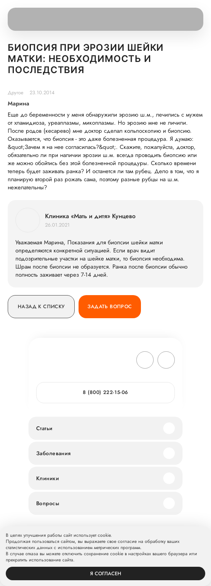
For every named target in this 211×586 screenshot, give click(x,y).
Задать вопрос (109, 306)
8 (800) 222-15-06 (105, 392)
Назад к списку (41, 306)
